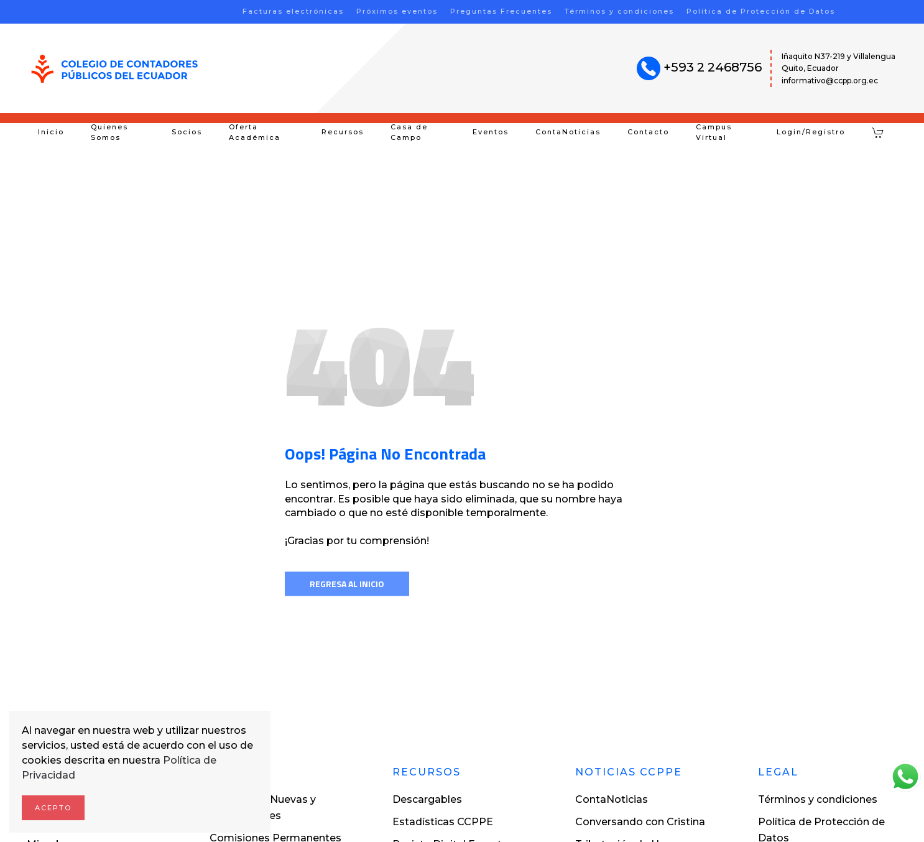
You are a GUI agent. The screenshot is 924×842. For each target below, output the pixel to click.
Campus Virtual (714, 132)
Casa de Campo (409, 132)
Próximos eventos (397, 11)
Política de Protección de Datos (760, 11)
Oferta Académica (254, 132)
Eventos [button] (491, 131)
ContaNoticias (568, 131)
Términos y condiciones (619, 11)
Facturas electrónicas (293, 11)
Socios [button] (187, 131)
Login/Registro (811, 131)
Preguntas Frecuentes (501, 11)
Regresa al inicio (347, 583)
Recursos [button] (342, 131)
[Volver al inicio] (115, 69)
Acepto (53, 807)
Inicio (51, 131)
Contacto (648, 131)
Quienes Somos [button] (109, 132)
